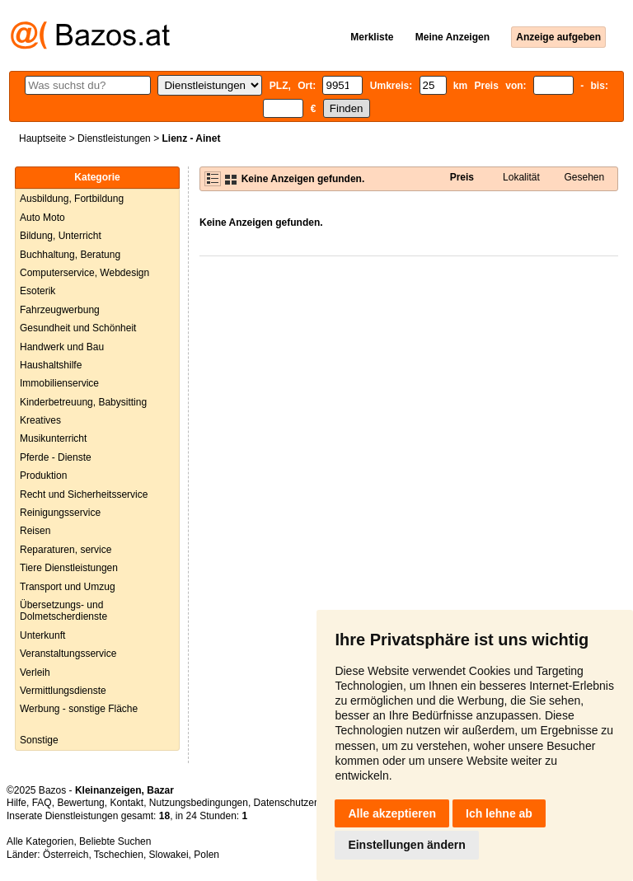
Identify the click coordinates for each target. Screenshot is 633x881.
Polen (206, 854)
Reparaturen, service (65, 549)
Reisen (35, 531)
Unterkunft (42, 635)
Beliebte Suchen (115, 841)
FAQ (42, 802)
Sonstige (39, 740)
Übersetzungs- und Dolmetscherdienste (63, 610)
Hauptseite (42, 138)
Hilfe (16, 802)
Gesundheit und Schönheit (78, 328)
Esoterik (37, 291)
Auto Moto (42, 217)
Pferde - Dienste (55, 457)
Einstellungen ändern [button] (406, 844)
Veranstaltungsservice (68, 653)
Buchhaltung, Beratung (70, 254)
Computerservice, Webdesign (84, 273)
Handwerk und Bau (62, 347)
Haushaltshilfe (51, 365)
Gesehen (584, 177)
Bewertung (80, 802)
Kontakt (126, 802)
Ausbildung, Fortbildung (72, 198)
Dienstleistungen (114, 138)
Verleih (35, 672)
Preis (462, 177)
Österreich (65, 854)
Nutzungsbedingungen (198, 802)
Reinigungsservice (60, 512)
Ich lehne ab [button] (499, 813)
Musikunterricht (53, 438)
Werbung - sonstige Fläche (79, 709)
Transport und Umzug (67, 587)
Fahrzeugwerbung (60, 310)
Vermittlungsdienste (63, 690)
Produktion (43, 475)
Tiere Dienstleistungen (69, 568)
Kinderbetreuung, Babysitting (83, 402)
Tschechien (118, 854)
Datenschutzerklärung (302, 802)
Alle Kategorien (40, 841)
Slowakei (169, 854)
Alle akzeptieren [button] (392, 813)
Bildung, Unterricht (60, 235)
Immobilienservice (59, 383)
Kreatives (40, 420)
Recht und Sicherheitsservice (84, 494)
